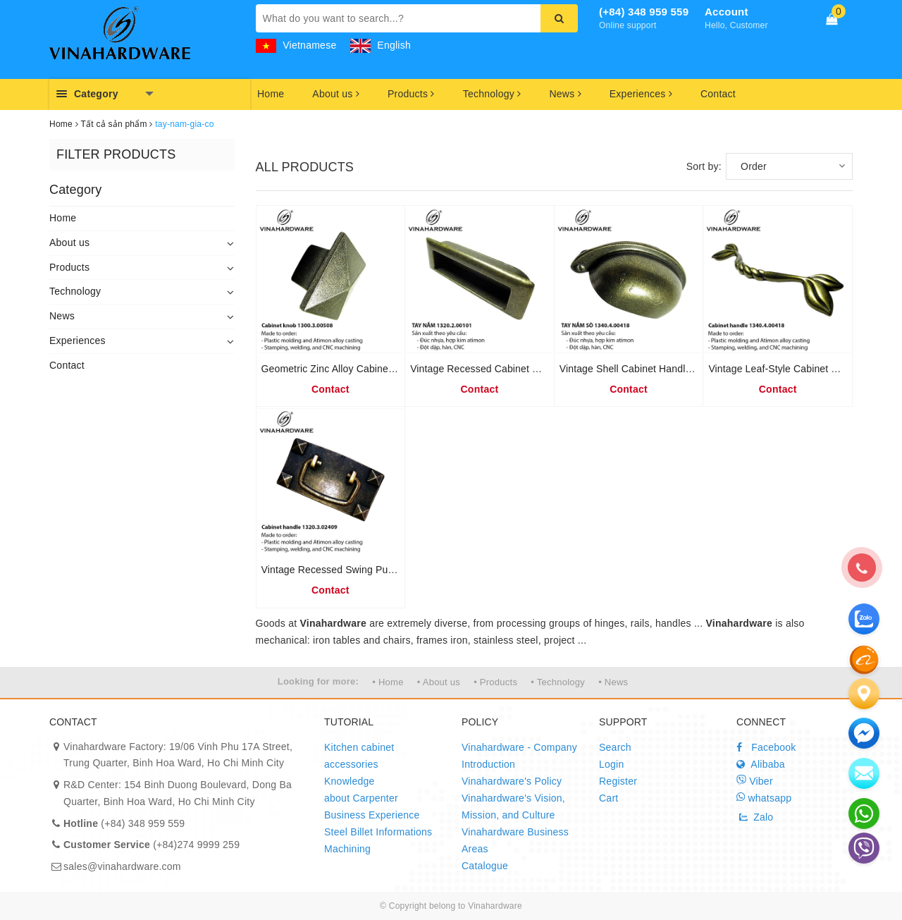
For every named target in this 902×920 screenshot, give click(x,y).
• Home (387, 682)
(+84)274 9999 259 (151, 844)
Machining (347, 848)
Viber (754, 781)
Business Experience (372, 815)
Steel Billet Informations (378, 832)
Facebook (766, 747)
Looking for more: (318, 681)
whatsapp (763, 798)
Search (615, 747)
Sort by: (704, 166)
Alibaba (760, 764)
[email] (863, 733)
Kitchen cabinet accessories (359, 756)
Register (618, 781)
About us (335, 93)
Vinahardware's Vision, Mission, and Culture (513, 806)
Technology (492, 93)
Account (726, 12)
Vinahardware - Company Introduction (519, 756)
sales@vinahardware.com (122, 866)
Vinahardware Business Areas (515, 840)
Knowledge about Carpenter (361, 789)
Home (270, 93)
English (380, 45)
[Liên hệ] (863, 693)
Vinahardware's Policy (512, 781)
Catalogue (485, 865)
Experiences (641, 93)
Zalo (754, 817)
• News (613, 682)
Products (411, 93)
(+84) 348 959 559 (643, 12)
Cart (608, 798)
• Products (495, 682)
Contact (718, 93)
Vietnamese (296, 45)
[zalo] (863, 659)
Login (611, 764)
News (565, 93)
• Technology (558, 682)
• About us (438, 682)
